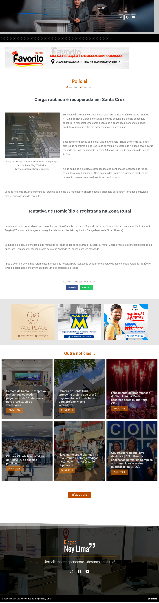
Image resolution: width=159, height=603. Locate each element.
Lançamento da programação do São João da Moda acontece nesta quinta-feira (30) (130, 398)
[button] (72, 287)
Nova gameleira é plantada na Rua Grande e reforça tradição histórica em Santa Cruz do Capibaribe (79, 460)
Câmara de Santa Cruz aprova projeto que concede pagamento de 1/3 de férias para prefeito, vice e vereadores (26, 398)
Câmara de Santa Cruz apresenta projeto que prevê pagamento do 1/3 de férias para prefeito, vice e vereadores (77, 398)
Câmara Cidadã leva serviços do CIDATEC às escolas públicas (25, 460)
